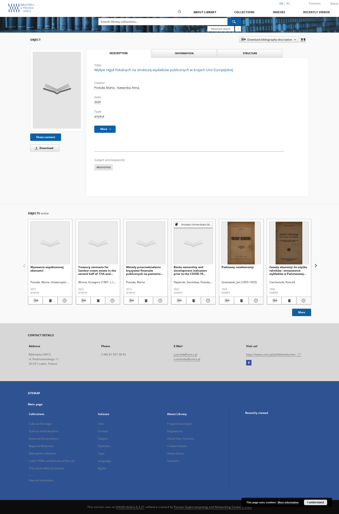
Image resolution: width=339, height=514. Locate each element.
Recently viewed (316, 12)
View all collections (41, 480)
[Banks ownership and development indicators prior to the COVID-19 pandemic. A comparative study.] (193, 243)
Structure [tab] (250, 53)
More (301, 312)
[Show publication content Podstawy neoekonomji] (241, 301)
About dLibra (175, 453)
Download (43, 148)
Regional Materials (41, 446)
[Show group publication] (193, 225)
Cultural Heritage (40, 424)
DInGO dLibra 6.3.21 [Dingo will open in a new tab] (130, 507)
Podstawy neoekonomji (238, 267)
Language (104, 461)
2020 (97, 102)
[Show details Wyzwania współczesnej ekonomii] (64, 301)
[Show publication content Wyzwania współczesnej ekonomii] (50, 301)
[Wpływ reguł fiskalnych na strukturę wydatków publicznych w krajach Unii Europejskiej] (57, 90)
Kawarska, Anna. (128, 88)
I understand (315, 502)
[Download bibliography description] (35, 301)
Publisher (104, 446)
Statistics (173, 461)
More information (288, 502)
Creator (103, 431)
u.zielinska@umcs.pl (187, 359)
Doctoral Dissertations (44, 439)
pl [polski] (288, 3)
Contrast (314, 3)
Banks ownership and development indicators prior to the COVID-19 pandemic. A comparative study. (191, 270)
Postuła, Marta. (104, 88)
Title (101, 424)
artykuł (99, 116)
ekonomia (104, 167)
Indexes (279, 12)
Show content (45, 137)
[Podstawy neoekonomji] (241, 243)
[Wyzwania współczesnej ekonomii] (50, 243)
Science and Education (44, 431)
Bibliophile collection (42, 453)
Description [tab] (118, 53)
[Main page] (179, 12)
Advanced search (220, 28)
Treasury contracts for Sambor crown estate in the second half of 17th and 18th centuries (97, 270)
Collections (244, 12)
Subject (103, 439)
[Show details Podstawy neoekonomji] (255, 301)
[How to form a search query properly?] (238, 29)
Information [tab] (184, 53)
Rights (102, 468)
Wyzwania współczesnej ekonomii (47, 268)
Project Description (179, 424)
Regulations (175, 431)
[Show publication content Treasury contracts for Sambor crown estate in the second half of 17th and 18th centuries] (98, 301)
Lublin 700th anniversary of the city (52, 461)
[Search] (234, 21)
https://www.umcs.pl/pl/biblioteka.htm (273, 354)
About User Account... (181, 439)
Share (334, 4)
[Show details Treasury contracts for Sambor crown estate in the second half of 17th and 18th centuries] (112, 301)
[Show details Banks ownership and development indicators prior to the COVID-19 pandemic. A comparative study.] (207, 301)
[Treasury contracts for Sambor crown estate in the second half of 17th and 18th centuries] (97, 243)
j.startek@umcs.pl (185, 354)
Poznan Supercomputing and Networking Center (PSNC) (213, 507)
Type (101, 453)
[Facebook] (248, 363)
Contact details (177, 446)
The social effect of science (46, 468)
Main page (35, 404)
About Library (204, 12)
